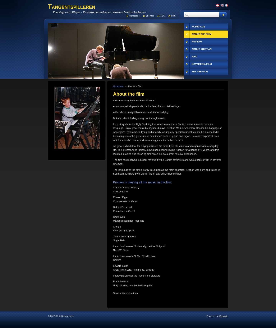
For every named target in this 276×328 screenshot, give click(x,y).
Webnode (223, 316)
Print (173, 16)
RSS (162, 16)
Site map (150, 16)
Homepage (118, 86)
